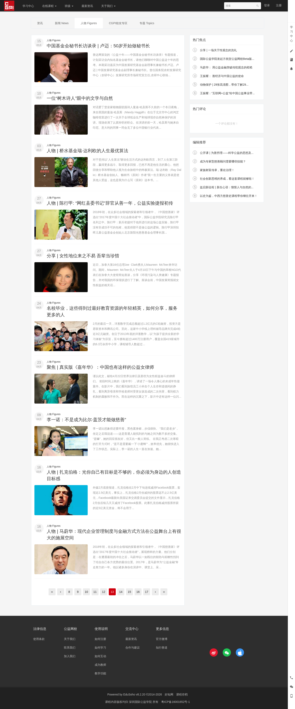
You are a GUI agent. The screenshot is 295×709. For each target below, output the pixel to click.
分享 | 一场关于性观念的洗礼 (218, 50)
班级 (69, 6)
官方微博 (161, 639)
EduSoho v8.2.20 (134, 694)
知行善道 (161, 647)
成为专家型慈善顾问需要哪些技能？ (223, 161)
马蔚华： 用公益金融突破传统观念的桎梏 (226, 67)
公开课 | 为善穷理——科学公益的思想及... (226, 152)
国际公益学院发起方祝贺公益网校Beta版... (227, 59)
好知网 (169, 694)
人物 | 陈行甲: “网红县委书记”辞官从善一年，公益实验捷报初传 (110, 203)
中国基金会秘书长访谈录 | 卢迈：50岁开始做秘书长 (98, 45)
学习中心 (28, 6)
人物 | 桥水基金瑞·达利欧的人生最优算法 (87, 150)
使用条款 (39, 639)
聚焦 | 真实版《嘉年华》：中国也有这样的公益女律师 (100, 367)
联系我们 (69, 647)
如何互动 (100, 656)
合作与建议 (132, 647)
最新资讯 (87, 6)
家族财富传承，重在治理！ (217, 170)
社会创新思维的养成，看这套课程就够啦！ (227, 178)
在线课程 (49, 6)
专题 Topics (147, 23)
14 (121, 591)
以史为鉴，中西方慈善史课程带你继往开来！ (228, 195)
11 (95, 591)
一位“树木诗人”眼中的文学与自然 (80, 98)
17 (146, 591)
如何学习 (100, 647)
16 (138, 591)
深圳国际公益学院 (141, 701)
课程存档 (182, 694)
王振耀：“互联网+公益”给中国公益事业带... (227, 93)
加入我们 (69, 656)
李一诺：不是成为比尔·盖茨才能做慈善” (86, 419)
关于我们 (108, 6)
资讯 (40, 23)
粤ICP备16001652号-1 (175, 701)
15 (129, 591)
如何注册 (100, 639)
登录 (267, 5)
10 (86, 591)
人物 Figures (89, 23)
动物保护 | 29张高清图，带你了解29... (224, 84)
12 (103, 591)
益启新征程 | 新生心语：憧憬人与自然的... (226, 187)
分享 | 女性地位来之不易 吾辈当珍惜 (83, 255)
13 (112, 591)
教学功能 (100, 673)
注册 (279, 5)
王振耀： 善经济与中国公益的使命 (222, 76)
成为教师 (100, 665)
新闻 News (62, 23)
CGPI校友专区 (118, 23)
